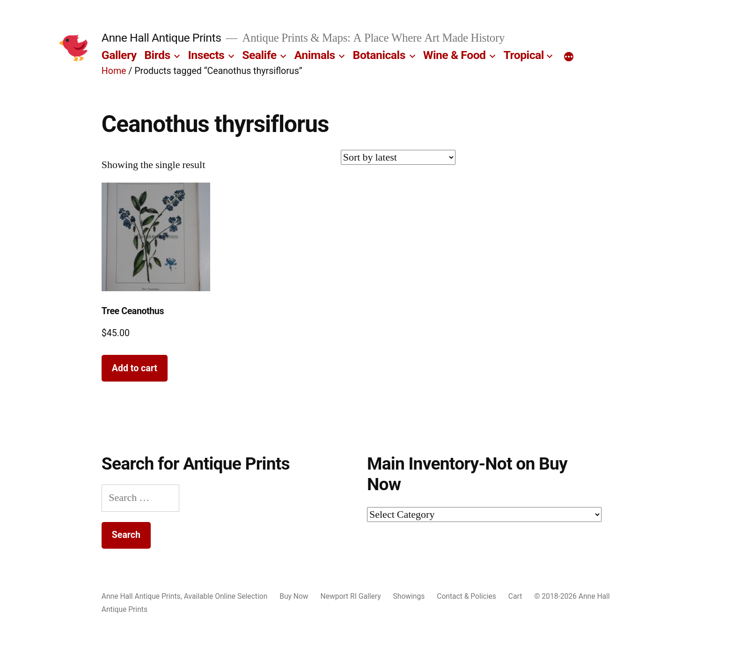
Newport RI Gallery (351, 596)
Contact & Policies (466, 596)
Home (114, 71)
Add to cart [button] (134, 368)
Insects (206, 55)
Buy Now (293, 596)
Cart (515, 596)
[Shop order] (398, 157)
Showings (409, 596)
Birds (157, 55)
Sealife (259, 55)
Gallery (119, 55)
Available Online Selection (226, 596)
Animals (314, 55)
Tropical (523, 55)
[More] (568, 57)
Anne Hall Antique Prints (161, 37)
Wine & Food (454, 55)
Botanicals (379, 55)
